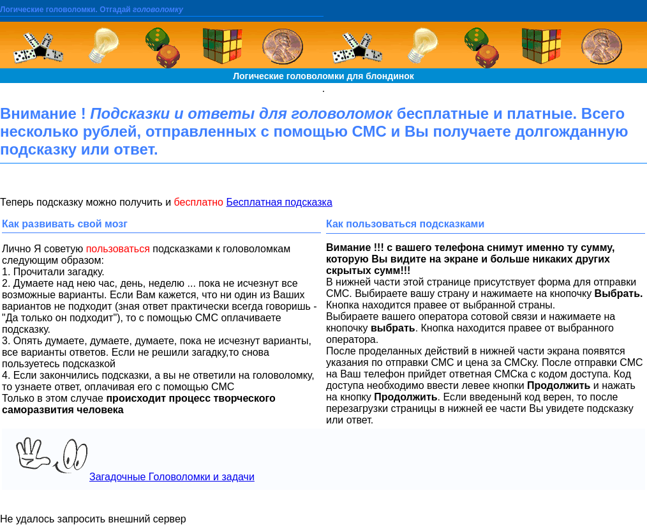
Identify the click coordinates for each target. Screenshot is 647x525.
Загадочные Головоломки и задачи (132, 459)
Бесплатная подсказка (279, 202)
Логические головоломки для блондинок (323, 76)
